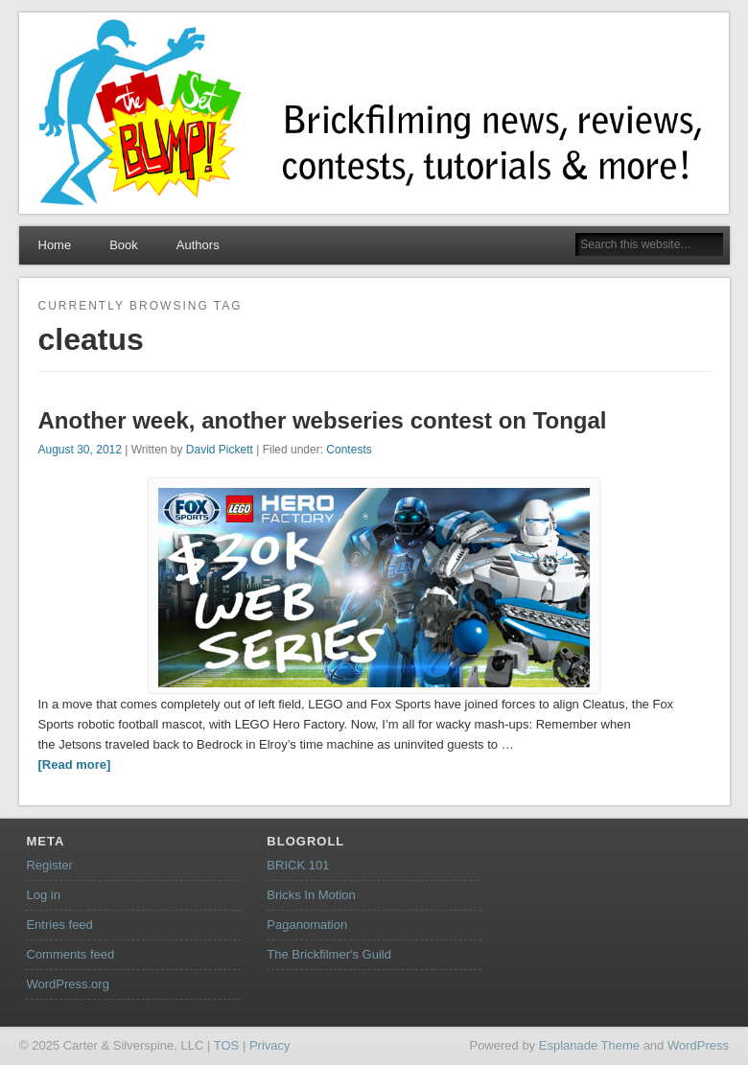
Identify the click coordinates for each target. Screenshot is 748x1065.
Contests (348, 449)
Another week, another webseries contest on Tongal (322, 420)
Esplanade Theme (589, 1045)
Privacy (270, 1045)
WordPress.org (67, 984)
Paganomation (307, 924)
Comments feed (70, 954)
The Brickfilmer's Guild (329, 954)
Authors (198, 245)
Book (123, 245)
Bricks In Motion (311, 895)
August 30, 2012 (80, 449)
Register (49, 865)
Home (55, 245)
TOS (227, 1045)
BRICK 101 (298, 865)
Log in (42, 895)
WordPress (698, 1045)
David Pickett (219, 449)
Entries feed (59, 924)
